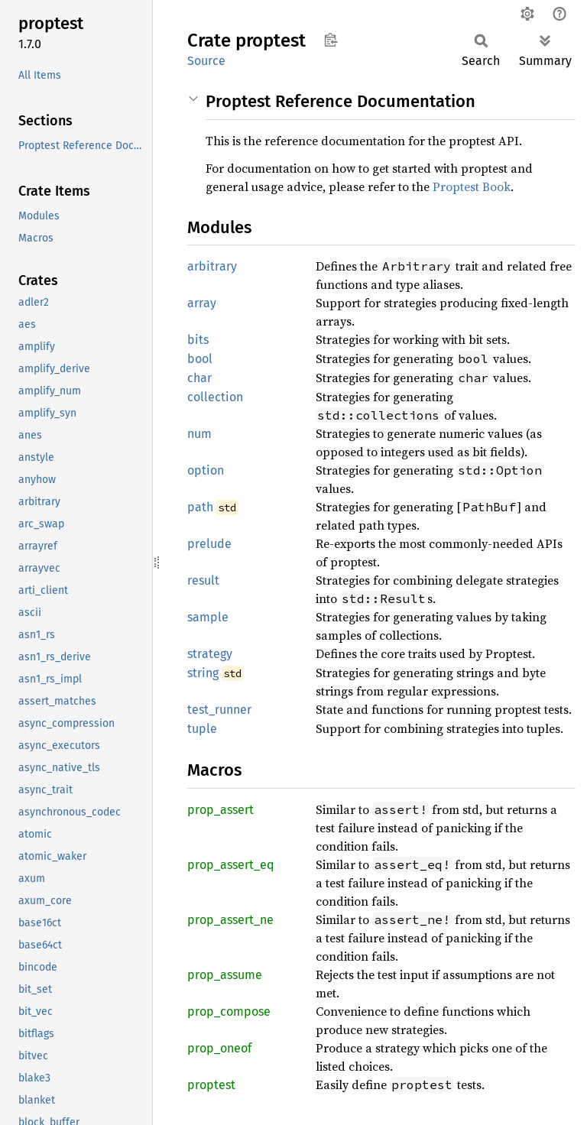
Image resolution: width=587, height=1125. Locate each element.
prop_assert (220, 809)
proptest (211, 1085)
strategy (209, 654)
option (205, 470)
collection (215, 397)
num (199, 433)
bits (198, 339)
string (203, 673)
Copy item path (330, 40)
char (199, 378)
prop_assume (224, 975)
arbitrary (212, 266)
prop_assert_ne (230, 920)
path (200, 507)
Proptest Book (472, 186)
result (203, 580)
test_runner (219, 709)
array (201, 303)
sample (208, 617)
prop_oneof (219, 1048)
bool (199, 359)
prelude (209, 544)
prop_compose (229, 1011)
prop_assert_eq (230, 865)
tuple (202, 728)
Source (206, 60)
